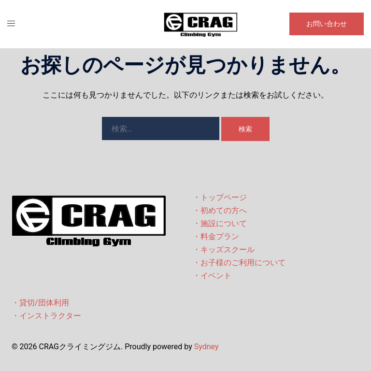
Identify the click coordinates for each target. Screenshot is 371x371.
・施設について (220, 223)
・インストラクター (46, 315)
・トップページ (220, 197)
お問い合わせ (326, 24)
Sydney (206, 346)
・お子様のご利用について (239, 262)
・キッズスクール (224, 249)
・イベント (212, 275)
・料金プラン (216, 236)
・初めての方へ (220, 210)
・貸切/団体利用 (40, 302)
